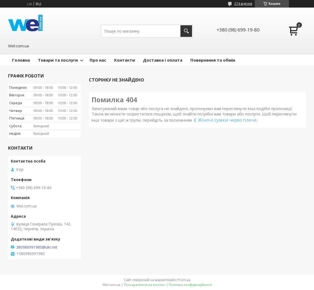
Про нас (98, 60)
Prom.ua (183, 280)
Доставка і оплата (162, 60)
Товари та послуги (58, 60)
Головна (21, 60)
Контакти (124, 60)
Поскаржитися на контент (144, 284)
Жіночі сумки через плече (227, 120)
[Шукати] (186, 31)
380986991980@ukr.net (36, 247)
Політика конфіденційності (190, 284)
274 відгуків (243, 3)
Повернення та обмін (212, 60)
